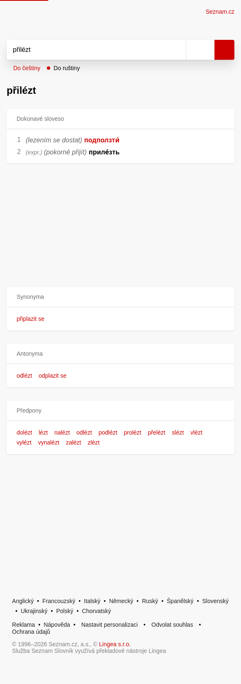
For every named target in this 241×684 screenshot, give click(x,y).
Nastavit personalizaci (109, 624)
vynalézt (48, 442)
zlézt (94, 442)
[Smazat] (177, 50)
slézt (178, 432)
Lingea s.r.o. (115, 644)
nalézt (62, 432)
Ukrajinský (34, 611)
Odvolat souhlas (172, 624)
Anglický (23, 601)
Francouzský (58, 601)
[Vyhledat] (87, 50)
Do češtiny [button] (26, 68)
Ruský (150, 601)
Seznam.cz (220, 11)
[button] (120, 297)
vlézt (196, 432)
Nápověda (57, 624)
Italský (92, 601)
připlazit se (30, 318)
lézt (43, 432)
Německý (121, 601)
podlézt (107, 432)
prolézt (132, 432)
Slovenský (215, 601)
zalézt (73, 442)
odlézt (24, 375)
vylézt (24, 442)
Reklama (23, 624)
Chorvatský (96, 611)
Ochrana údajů (31, 631)
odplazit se (52, 375)
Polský (64, 611)
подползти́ (101, 140)
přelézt (156, 432)
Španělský (180, 601)
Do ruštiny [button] (67, 68)
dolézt (24, 432)
